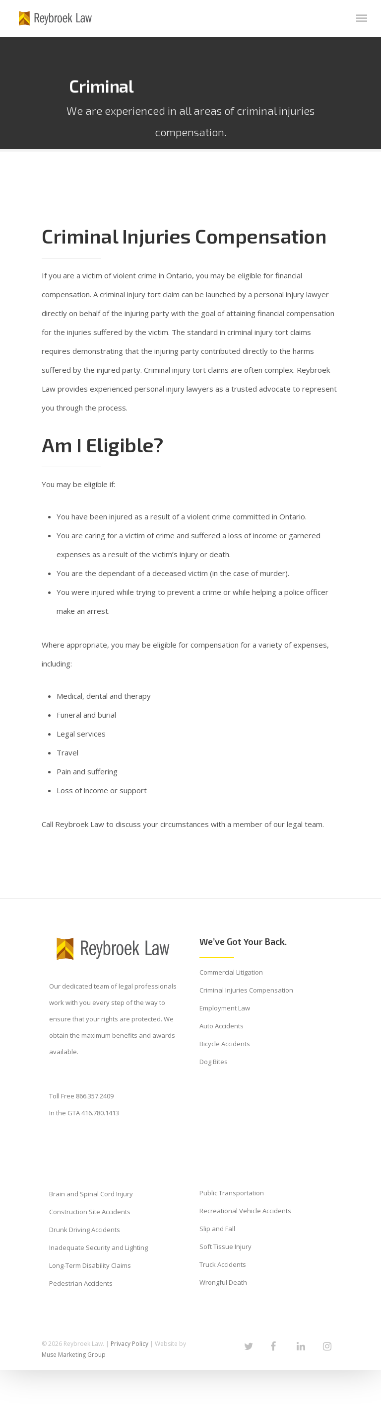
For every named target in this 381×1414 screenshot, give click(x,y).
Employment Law (224, 1007)
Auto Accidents (221, 1025)
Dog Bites (213, 1061)
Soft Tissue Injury (225, 1246)
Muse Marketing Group (74, 1354)
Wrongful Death (223, 1282)
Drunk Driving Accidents (84, 1229)
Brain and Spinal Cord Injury (91, 1193)
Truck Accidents (222, 1264)
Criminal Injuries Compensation (246, 990)
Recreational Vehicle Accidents (245, 1210)
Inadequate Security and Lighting (98, 1247)
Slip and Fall (217, 1228)
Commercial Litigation (231, 972)
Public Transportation (231, 1192)
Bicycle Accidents (224, 1043)
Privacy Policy (129, 1343)
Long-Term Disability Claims (90, 1265)
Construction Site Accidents (89, 1211)
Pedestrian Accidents (81, 1283)
